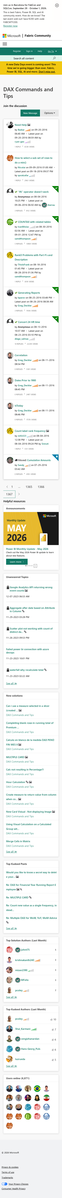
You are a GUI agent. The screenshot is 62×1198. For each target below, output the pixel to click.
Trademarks (7, 1177)
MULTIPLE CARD (15, 757)
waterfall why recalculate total (27, 669)
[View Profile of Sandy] (21, 465)
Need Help (21, 124)
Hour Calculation (16, 782)
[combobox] (35, 58)
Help (40, 51)
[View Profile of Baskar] (21, 129)
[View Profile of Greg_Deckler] (25, 305)
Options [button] (48, 113)
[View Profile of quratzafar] (23, 175)
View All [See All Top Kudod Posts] (11, 928)
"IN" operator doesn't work (33, 191)
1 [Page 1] (12, 487)
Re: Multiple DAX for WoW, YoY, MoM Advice (31, 918)
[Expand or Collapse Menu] (5, 43)
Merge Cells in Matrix (18, 841)
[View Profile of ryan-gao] (19, 141)
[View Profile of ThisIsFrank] (23, 264)
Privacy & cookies (10, 1167)
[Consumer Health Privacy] (31, 1188)
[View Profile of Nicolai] (21, 167)
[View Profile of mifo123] (22, 435)
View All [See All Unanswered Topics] (11, 683)
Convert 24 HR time (29, 322)
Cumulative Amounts (39, 460)
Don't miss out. (47, 71)
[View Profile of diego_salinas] (21, 338)
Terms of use (8, 1172)
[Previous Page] (5, 487)
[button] (30, 113)
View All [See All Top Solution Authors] (11, 997)
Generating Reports (29, 292)
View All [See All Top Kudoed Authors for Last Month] (11, 1066)
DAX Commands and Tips (20, 715)
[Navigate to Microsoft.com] (12, 36)
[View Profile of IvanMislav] (23, 226)
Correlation (21, 355)
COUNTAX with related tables (34, 221)
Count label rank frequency (30, 430)
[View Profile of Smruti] (45, 443)
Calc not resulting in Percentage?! (25, 769)
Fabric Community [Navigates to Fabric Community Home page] (38, 35)
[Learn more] (17, 562)
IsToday (19, 405)
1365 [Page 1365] (29, 487)
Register (17, 51)
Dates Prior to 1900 (25, 380)
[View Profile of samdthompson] (23, 238)
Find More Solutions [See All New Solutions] (11, 852)
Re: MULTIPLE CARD (17, 897)
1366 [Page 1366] (41, 487)
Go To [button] (51, 51)
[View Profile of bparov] (21, 297)
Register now (10, 25)
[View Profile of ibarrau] (51, 204)
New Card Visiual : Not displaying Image (29, 811)
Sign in (29, 51)
